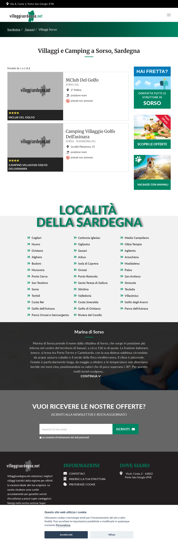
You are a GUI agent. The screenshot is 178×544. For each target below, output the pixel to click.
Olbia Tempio (133, 244)
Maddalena (132, 263)
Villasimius (131, 295)
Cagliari (36, 238)
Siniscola (130, 283)
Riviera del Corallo (90, 315)
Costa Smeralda (88, 302)
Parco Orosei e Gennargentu (50, 315)
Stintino (83, 289)
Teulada (130, 289)
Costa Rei (38, 302)
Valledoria (84, 295)
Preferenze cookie (82, 484)
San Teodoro (40, 283)
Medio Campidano (137, 238)
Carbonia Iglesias (89, 238)
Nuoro (36, 244)
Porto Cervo (40, 276)
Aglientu (130, 250)
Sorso (35, 289)
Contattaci (77, 473)
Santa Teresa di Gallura (93, 283)
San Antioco (133, 276)
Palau (128, 270)
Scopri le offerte (152, 144)
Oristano (37, 250)
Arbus (82, 257)
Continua (91, 376)
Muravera (38, 270)
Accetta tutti (66, 534)
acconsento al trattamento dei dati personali (65, 437)
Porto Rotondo (88, 276)
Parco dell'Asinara (136, 308)
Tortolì (36, 295)
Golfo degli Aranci (136, 302)
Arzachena (132, 257)
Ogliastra (84, 244)
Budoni (36, 263)
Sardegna (13, 29)
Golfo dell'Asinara (43, 308)
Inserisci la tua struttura (87, 479)
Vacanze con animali (152, 184)
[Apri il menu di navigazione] (168, 15)
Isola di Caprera (88, 263)
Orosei (82, 270)
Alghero (37, 257)
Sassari (29, 29)
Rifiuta (111, 534)
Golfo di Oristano (89, 308)
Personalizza (63, 525)
